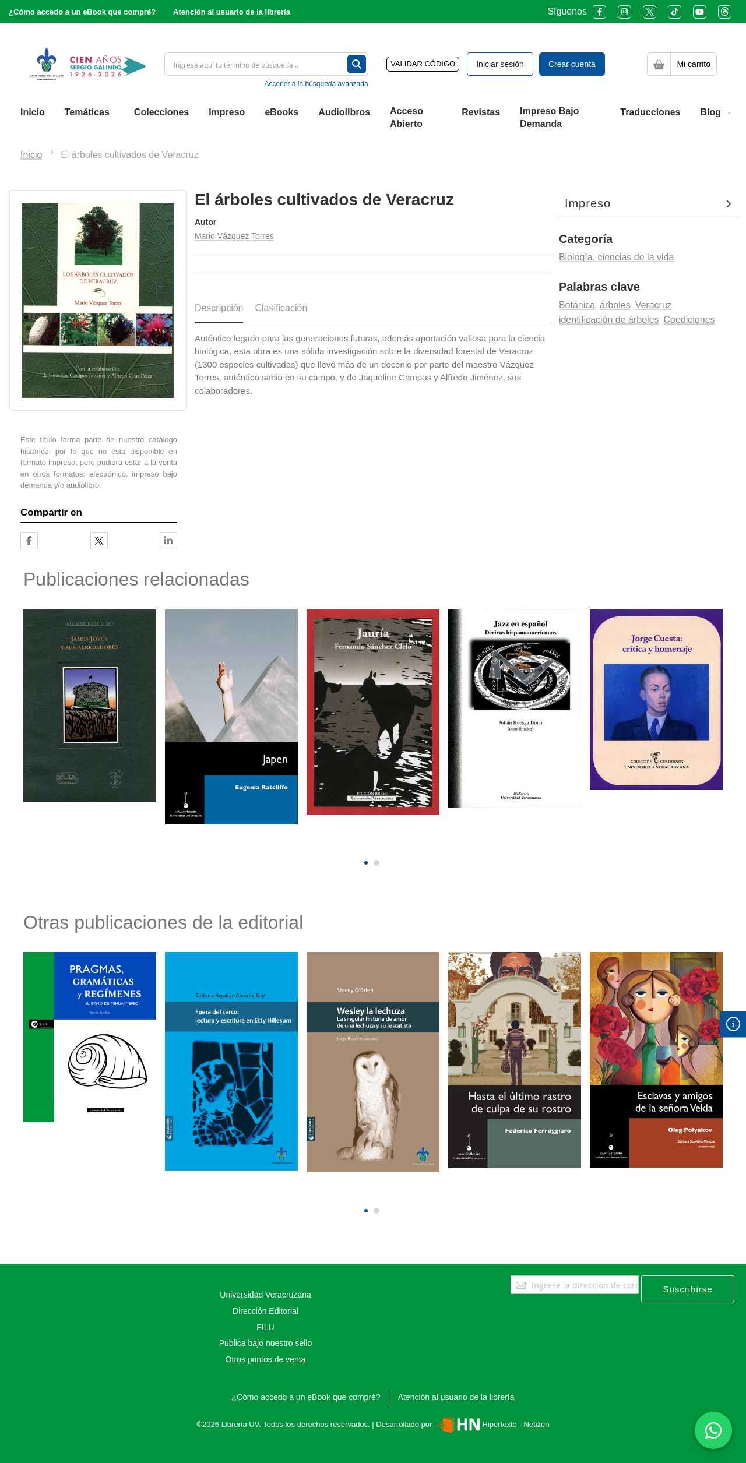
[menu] (373, 118)
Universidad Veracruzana (265, 1294)
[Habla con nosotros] (713, 1430)
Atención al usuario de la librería (231, 12)
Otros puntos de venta (266, 1359)
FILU (265, 1327)
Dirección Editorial (265, 1311)
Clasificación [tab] (281, 308)
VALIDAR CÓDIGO (422, 63)
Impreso (588, 203)
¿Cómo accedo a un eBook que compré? (82, 12)
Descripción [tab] (219, 308)
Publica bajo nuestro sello (265, 1343)
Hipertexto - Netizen (491, 1424)
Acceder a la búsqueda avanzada (316, 84)
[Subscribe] (687, 1288)
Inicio (31, 155)
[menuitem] (32, 112)
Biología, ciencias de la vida (616, 257)
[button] (366, 862)
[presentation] (364, 842)
